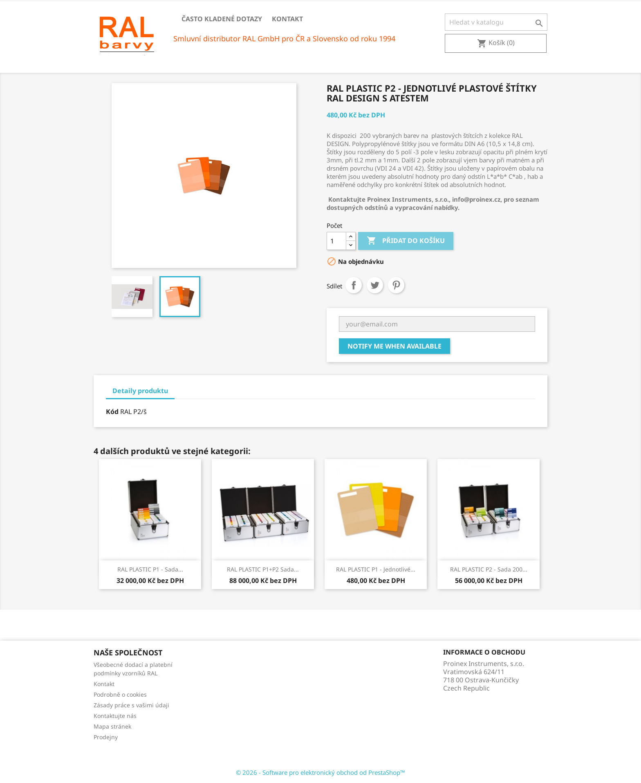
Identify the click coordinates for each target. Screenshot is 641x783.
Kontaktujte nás (115, 716)
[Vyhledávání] (496, 22)
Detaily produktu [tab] (140, 390)
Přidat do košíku (406, 241)
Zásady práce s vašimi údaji (131, 705)
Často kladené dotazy (222, 18)
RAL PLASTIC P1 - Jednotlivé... (375, 569)
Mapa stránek (112, 726)
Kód (112, 411)
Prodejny (106, 737)
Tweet (375, 285)
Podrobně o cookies (120, 694)
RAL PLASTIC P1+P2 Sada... (263, 569)
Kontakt (287, 18)
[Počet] (336, 241)
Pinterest (396, 285)
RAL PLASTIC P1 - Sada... (150, 569)
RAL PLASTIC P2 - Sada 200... (488, 569)
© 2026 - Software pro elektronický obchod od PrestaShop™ (320, 772)
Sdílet (353, 285)
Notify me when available (394, 346)
